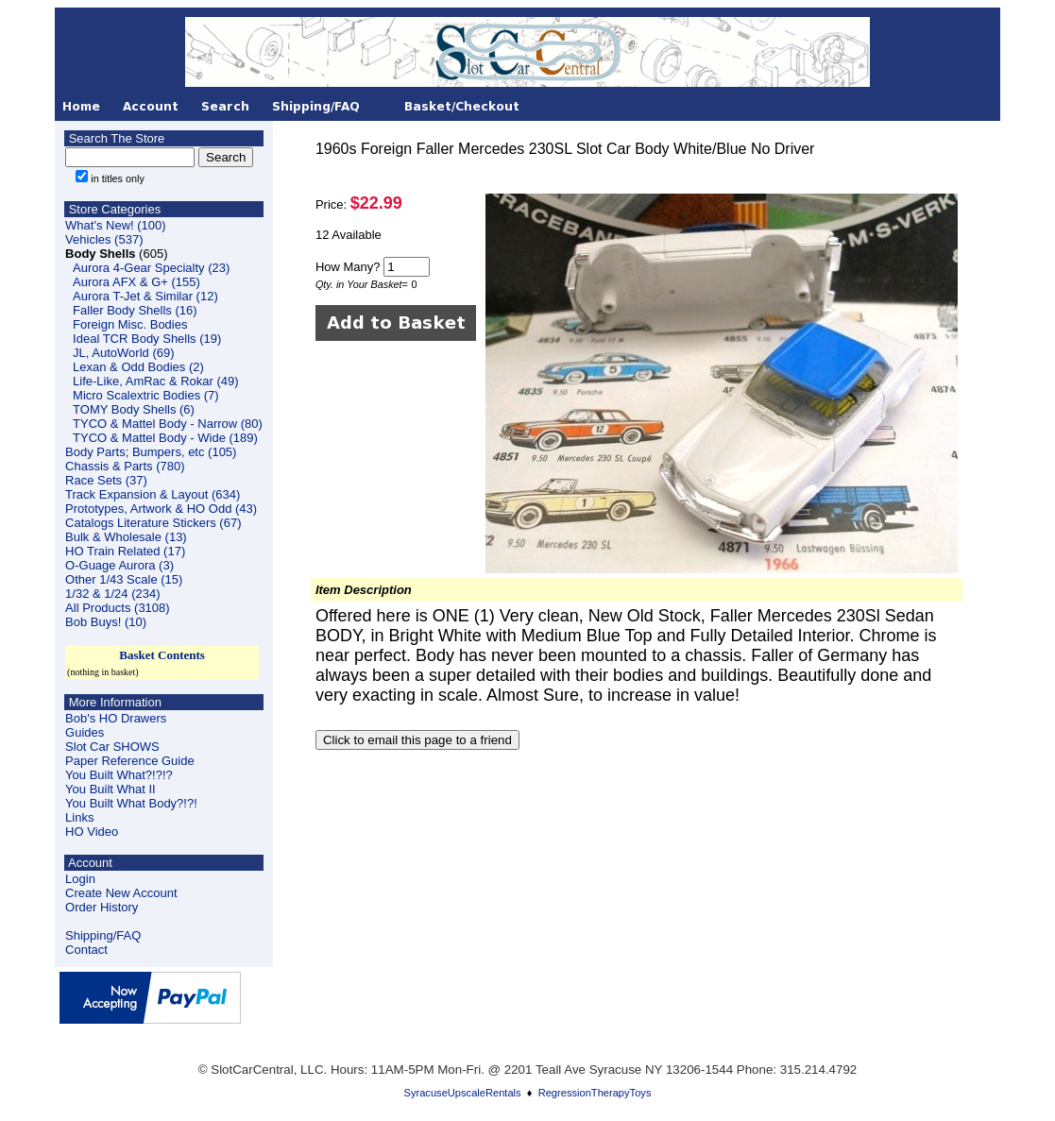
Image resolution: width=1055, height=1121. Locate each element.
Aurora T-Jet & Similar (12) (145, 296)
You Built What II (110, 789)
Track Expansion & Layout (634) (152, 494)
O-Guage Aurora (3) (119, 565)
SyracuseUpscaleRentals (462, 1092)
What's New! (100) (115, 225)
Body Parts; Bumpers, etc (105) (150, 452)
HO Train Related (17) (125, 551)
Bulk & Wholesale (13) (126, 537)
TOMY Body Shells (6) (134, 409)
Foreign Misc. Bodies (130, 324)
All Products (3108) (117, 608)
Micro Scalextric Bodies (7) (146, 395)
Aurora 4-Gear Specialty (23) (151, 268)
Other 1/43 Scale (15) (123, 579)
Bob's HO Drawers (115, 718)
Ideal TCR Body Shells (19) (147, 338)
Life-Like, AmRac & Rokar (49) (156, 381)
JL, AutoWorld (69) (123, 353)
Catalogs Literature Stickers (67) (153, 523)
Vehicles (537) (104, 239)
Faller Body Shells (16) (135, 310)
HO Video (91, 831)
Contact (86, 950)
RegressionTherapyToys (595, 1092)
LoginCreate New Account (121, 886)
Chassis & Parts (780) (124, 466)
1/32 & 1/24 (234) (112, 593)
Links (79, 817)
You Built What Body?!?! (131, 803)
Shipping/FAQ (103, 935)
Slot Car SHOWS (112, 746)
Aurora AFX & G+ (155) (136, 282)
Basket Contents (162, 655)
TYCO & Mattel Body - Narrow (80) (168, 423)
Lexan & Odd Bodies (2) (138, 367)
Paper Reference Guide (130, 761)
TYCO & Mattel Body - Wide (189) (165, 438)
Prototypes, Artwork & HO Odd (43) (161, 508)
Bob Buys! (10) (105, 622)
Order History (101, 907)
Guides (84, 732)
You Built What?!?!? (119, 775)
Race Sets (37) (106, 480)
